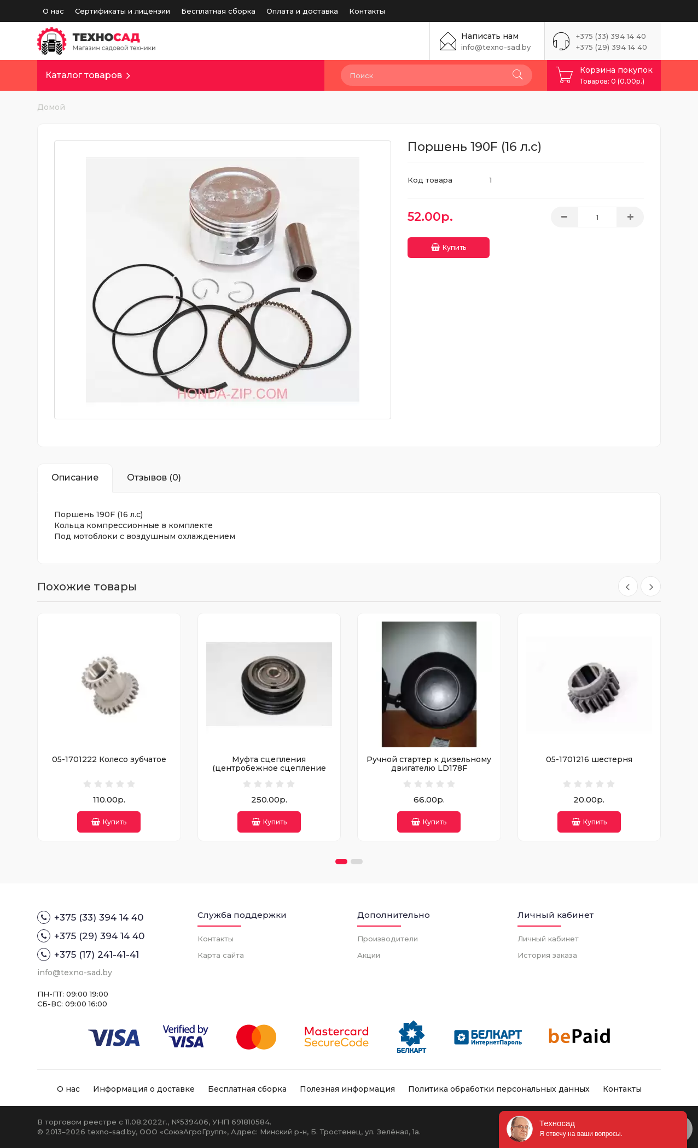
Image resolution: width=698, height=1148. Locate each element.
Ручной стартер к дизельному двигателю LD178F (429, 763)
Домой (51, 107)
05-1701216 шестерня (589, 759)
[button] (341, 861)
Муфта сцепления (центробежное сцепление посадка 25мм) (269, 767)
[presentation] (626, 586)
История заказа (547, 955)
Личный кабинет (548, 938)
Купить (448, 246)
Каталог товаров (83, 75)
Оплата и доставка (302, 11)
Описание (74, 477)
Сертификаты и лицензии (122, 11)
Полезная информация (347, 1089)
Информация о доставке (144, 1089)
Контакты (367, 11)
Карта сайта (220, 955)
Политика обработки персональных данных (499, 1089)
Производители (387, 938)
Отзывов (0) (154, 477)
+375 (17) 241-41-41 (88, 954)
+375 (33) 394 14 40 (611, 36)
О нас (53, 11)
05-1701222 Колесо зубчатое (109, 759)
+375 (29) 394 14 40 (611, 47)
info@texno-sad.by (496, 47)
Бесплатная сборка (218, 11)
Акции (368, 955)
